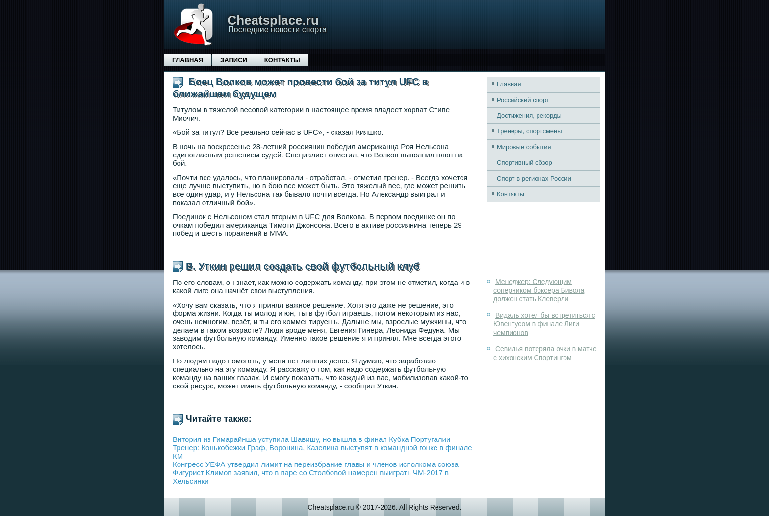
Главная (187, 60)
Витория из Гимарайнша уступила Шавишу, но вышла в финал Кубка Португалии (311, 439)
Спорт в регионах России (534, 178)
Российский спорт (523, 99)
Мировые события (524, 147)
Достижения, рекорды (529, 115)
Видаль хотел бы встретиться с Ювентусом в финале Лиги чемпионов (544, 323)
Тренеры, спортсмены (529, 131)
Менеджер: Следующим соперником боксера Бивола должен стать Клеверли (538, 290)
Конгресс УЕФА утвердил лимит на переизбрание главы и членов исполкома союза (316, 464)
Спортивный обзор (524, 162)
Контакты (282, 60)
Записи (233, 60)
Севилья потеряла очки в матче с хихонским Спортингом (545, 353)
